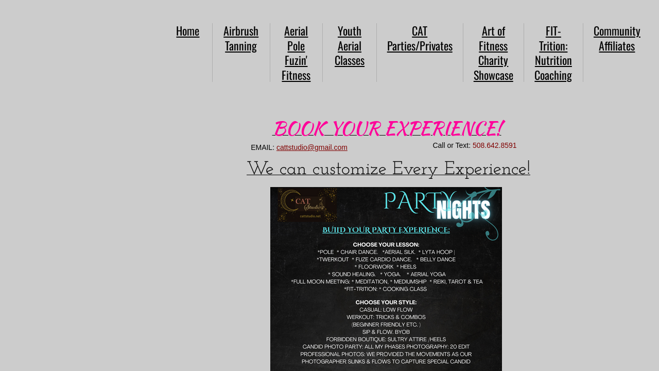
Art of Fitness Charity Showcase (493, 52)
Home (187, 30)
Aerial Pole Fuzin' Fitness (296, 52)
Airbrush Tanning (240, 38)
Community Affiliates (617, 38)
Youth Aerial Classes (350, 45)
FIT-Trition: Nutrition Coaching (553, 52)
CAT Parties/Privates (420, 38)
